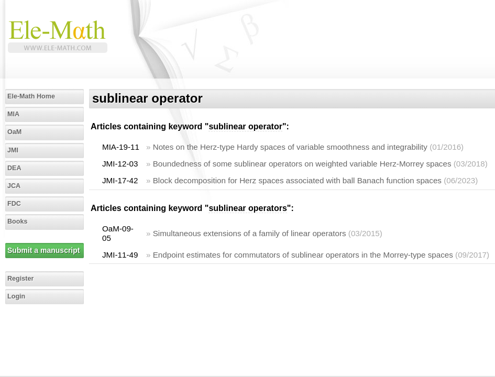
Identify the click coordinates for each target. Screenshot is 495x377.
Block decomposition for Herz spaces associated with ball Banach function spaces (297, 180)
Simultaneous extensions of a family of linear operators (249, 233)
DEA (14, 168)
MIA (13, 114)
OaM (14, 132)
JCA (13, 186)
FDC (14, 203)
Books (17, 221)
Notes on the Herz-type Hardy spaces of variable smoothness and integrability (290, 146)
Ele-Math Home (31, 96)
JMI (12, 150)
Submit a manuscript (43, 250)
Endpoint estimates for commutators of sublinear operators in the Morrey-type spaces (303, 254)
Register (20, 278)
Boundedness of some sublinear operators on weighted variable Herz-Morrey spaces (302, 163)
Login (16, 296)
